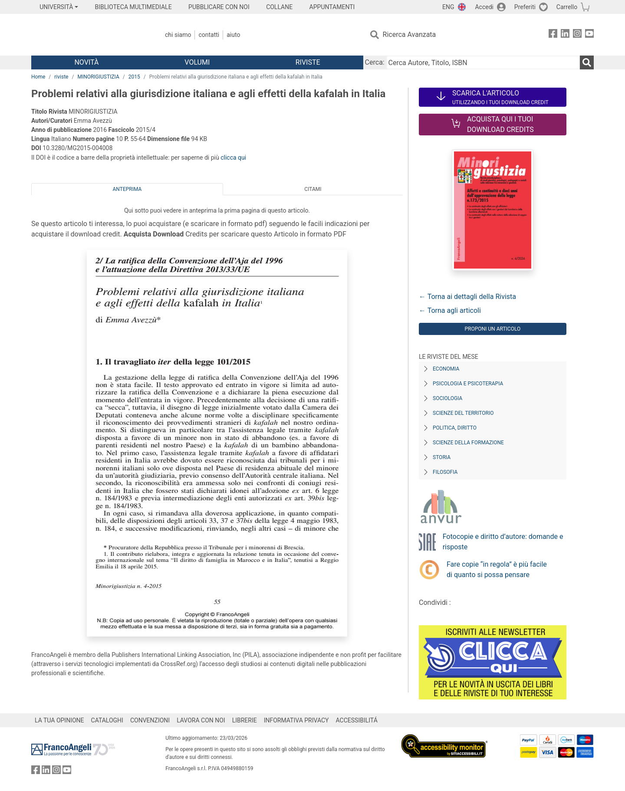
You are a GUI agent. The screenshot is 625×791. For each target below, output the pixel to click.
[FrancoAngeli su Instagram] (577, 35)
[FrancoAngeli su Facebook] (553, 35)
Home (38, 77)
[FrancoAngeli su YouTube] (589, 35)
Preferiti (525, 6)
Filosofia (445, 472)
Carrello (566, 6)
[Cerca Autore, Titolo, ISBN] (483, 62)
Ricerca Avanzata (409, 34)
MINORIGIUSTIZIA (98, 77)
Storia (442, 457)
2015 (134, 77)
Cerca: (375, 62)
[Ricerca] (587, 62)
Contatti (208, 34)
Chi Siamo (178, 34)
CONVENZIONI (150, 720)
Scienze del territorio (463, 413)
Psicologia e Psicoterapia (468, 384)
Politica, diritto (455, 428)
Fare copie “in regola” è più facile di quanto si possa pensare (497, 569)
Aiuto (233, 34)
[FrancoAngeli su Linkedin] (565, 35)
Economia (446, 369)
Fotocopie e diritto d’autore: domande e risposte (503, 541)
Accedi (484, 6)
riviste (61, 77)
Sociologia (447, 398)
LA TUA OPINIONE (59, 720)
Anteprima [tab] (127, 189)
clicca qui (233, 157)
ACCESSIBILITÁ (357, 720)
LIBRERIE (244, 720)
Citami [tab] (312, 189)
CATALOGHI (107, 720)
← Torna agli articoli (450, 310)
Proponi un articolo (492, 329)
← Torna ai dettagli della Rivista (467, 296)
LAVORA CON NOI (201, 720)
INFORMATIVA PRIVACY (296, 720)
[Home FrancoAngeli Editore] (88, 35)
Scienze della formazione (468, 443)
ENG (448, 6)
